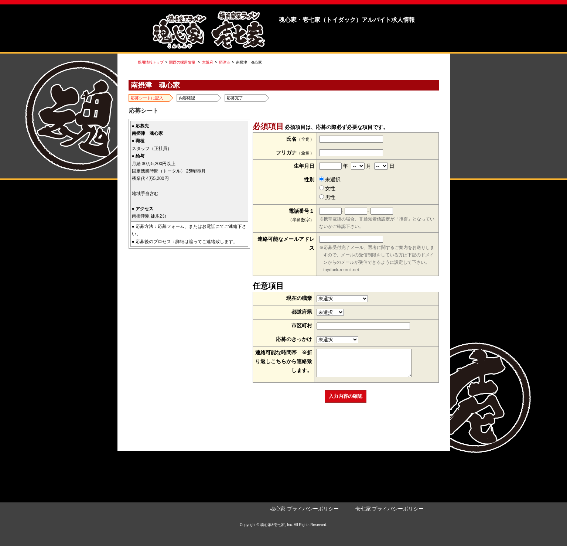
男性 (327, 197)
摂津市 (224, 62)
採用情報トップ (151, 62)
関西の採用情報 (182, 62)
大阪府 (207, 62)
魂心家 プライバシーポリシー (304, 509)
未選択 (330, 179)
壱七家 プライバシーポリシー (389, 509)
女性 (327, 188)
